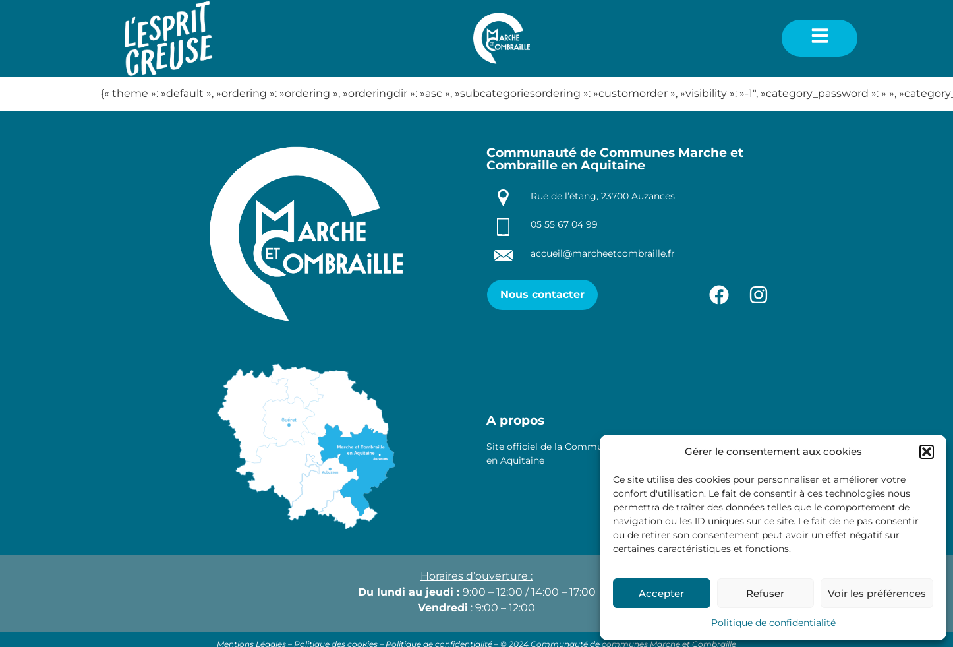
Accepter (661, 593)
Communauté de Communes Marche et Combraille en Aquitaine (614, 159)
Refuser (765, 593)
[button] (926, 451)
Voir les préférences (877, 593)
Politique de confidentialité (773, 623)
